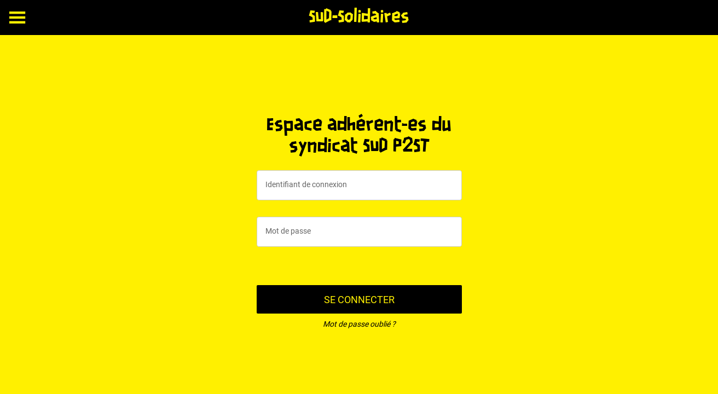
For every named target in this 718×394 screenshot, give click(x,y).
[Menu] (17, 17)
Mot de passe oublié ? (359, 324)
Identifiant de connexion (306, 184)
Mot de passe (288, 231)
